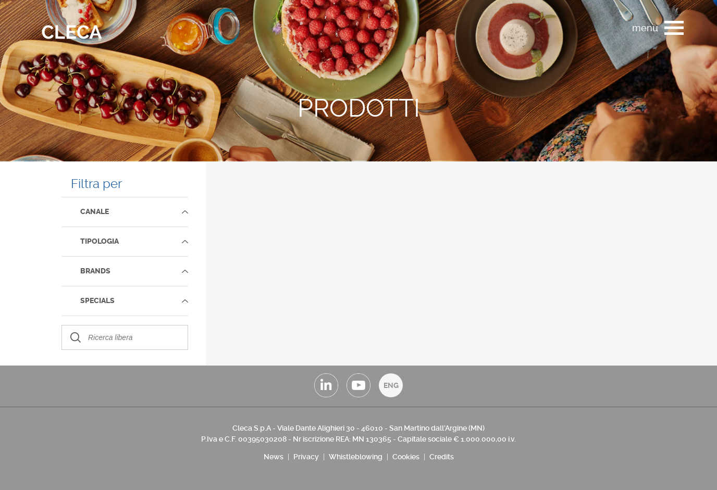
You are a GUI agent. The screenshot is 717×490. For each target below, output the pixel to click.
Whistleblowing (355, 457)
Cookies (405, 457)
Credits (441, 457)
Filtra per (96, 184)
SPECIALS (97, 300)
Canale (94, 211)
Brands (95, 271)
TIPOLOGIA (99, 241)
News (273, 457)
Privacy (306, 457)
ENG (391, 385)
